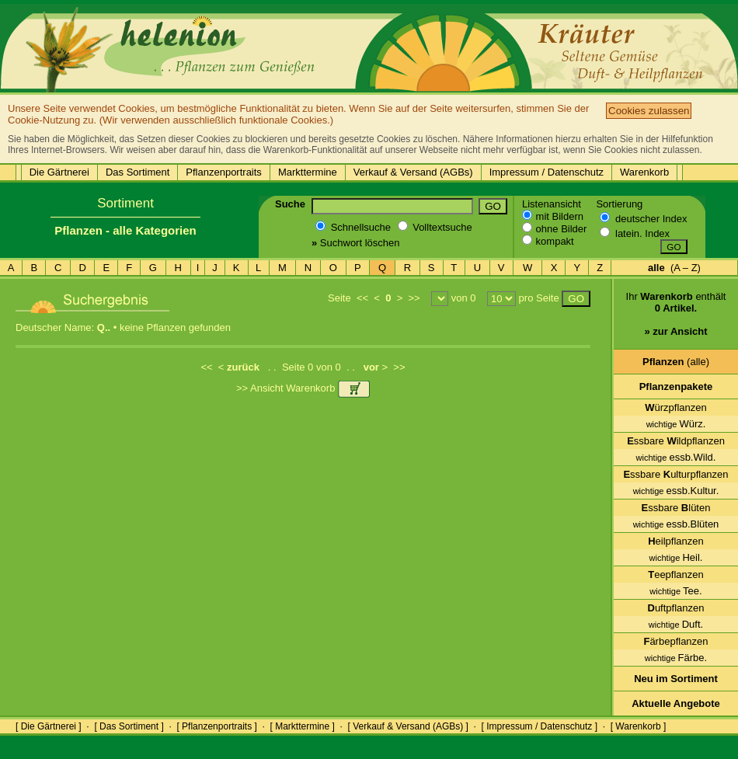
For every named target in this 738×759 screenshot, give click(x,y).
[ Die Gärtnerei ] (49, 726)
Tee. (675, 591)
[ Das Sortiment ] (128, 726)
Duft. (676, 624)
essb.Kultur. (676, 490)
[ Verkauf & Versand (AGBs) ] (408, 726)
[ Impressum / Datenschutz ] (539, 726)
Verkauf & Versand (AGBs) (413, 172)
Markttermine (307, 172)
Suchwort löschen (355, 243)
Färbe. (676, 657)
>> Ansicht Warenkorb (303, 388)
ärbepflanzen (675, 641)
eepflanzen (676, 574)
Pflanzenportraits (224, 172)
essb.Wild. (676, 457)
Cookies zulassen (648, 111)
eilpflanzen (676, 541)
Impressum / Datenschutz (546, 172)
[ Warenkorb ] (639, 726)
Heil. (676, 557)
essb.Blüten (676, 524)
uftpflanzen (676, 608)
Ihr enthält (676, 320)
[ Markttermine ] (302, 726)
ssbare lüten (676, 508)
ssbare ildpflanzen (676, 441)
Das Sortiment (137, 172)
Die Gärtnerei (59, 172)
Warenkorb (644, 172)
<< (362, 298)
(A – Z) (674, 267)
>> (413, 298)
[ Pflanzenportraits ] (216, 726)
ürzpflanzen (676, 407)
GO (493, 206)
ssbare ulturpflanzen (675, 474)
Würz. (676, 424)
